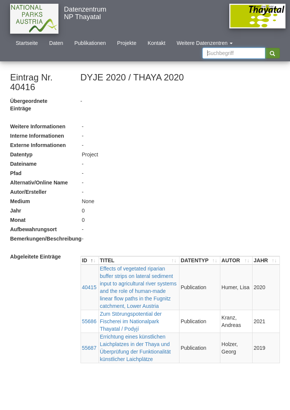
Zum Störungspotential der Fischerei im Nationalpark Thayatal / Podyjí (131, 321)
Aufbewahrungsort (33, 229)
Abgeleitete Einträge (35, 257)
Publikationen (90, 43)
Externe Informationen (38, 145)
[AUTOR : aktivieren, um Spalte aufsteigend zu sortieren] (236, 260)
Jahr (15, 211)
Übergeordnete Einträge (29, 104)
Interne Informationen (37, 136)
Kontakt (156, 43)
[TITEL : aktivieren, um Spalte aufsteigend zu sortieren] (139, 260)
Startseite (27, 43)
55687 (89, 348)
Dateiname (23, 164)
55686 (89, 321)
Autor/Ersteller (28, 192)
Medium (20, 201)
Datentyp (21, 154)
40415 (89, 287)
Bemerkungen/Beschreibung (43, 239)
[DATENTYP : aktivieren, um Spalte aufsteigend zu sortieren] (199, 260)
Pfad (15, 173)
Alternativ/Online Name (39, 183)
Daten (56, 43)
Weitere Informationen (38, 126)
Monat (17, 220)
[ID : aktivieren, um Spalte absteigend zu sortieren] (90, 260)
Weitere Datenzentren (204, 43)
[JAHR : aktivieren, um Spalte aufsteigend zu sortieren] (266, 260)
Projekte (126, 43)
